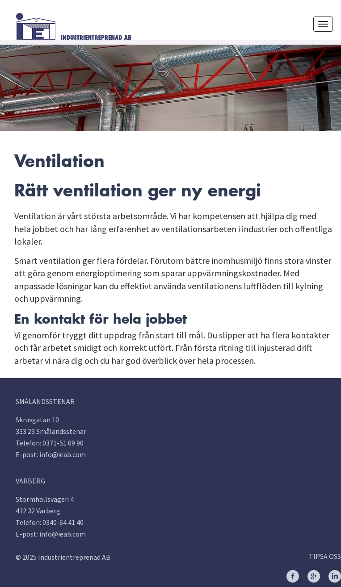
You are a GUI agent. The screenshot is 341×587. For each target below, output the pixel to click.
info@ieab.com (62, 454)
